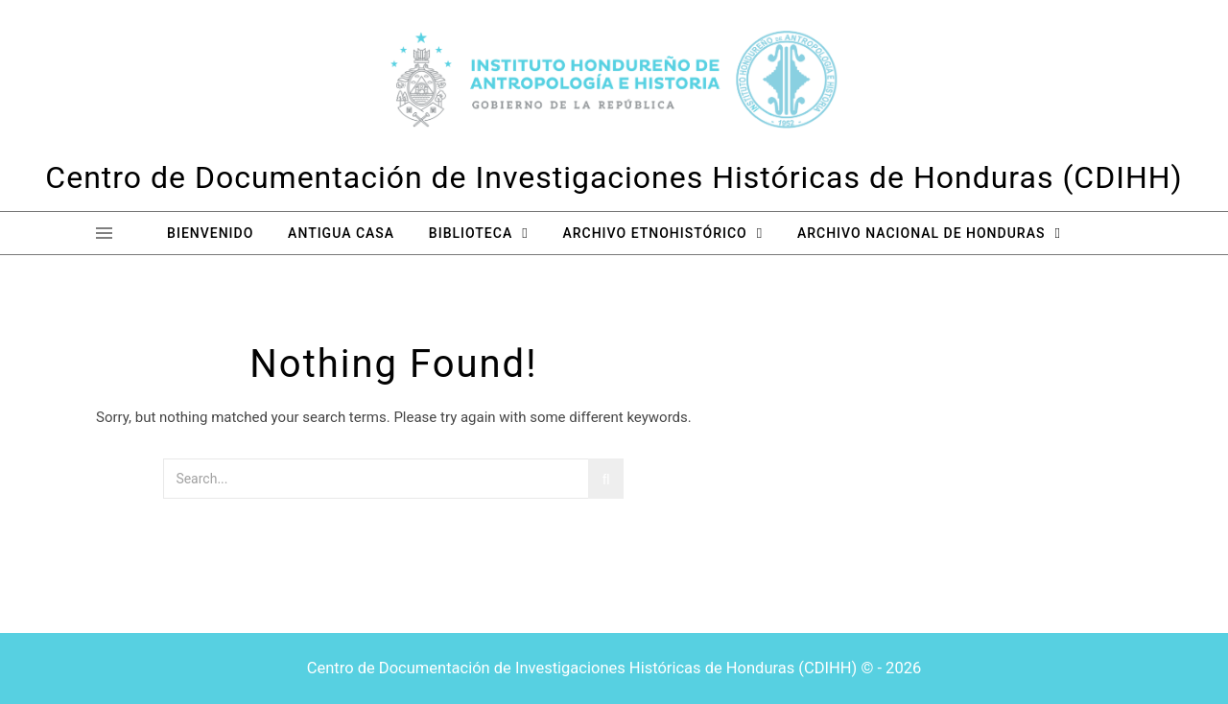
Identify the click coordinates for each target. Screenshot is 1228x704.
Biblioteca (470, 233)
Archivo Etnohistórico (654, 233)
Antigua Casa (341, 233)
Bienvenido (210, 233)
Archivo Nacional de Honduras (921, 233)
